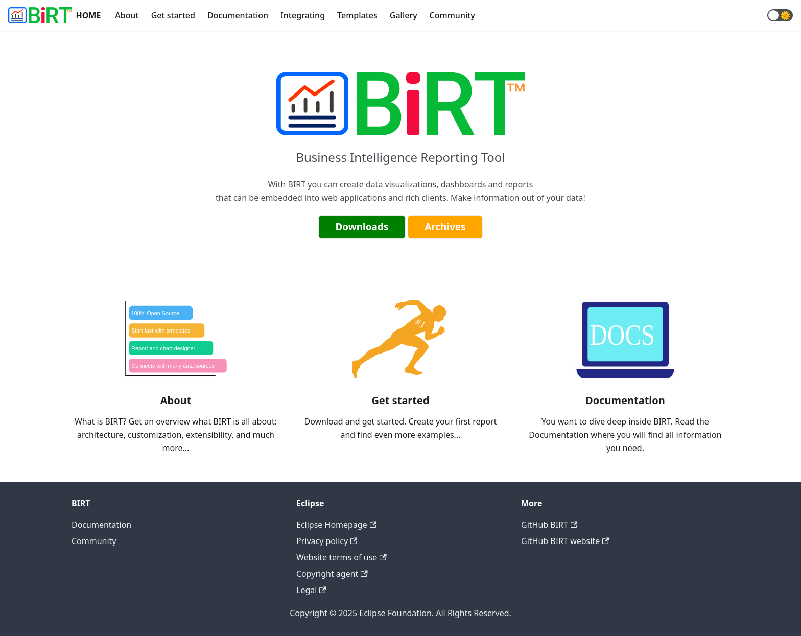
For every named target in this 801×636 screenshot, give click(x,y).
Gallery (403, 15)
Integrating (302, 15)
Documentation (237, 15)
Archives (445, 226)
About (126, 15)
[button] (780, 15)
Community (452, 15)
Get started (173, 15)
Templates (357, 15)
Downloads (361, 226)
